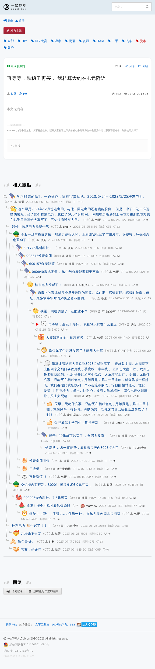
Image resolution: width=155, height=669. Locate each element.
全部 (10, 41)
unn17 (65, 226)
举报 (15, 146)
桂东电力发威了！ (48, 284)
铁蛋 (12, 93)
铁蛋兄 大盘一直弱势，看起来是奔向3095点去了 (82, 447)
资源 (86, 41)
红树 (50, 541)
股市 (143, 41)
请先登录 (15, 591)
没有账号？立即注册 (44, 591)
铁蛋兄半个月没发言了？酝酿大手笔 (76, 350)
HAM (100, 41)
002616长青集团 (39, 255)
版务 (10, 47)
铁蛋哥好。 (26, 541)
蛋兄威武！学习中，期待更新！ (78, 422)
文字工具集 (42, 624)
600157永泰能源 (42, 263)
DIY (24, 41)
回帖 (143, 66)
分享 (130, 66)
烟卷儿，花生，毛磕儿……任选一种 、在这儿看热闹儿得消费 (74, 513)
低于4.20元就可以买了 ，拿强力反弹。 (78, 435)
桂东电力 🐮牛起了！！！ (31, 525)
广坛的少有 (81, 285)
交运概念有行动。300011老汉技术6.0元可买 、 (57, 484)
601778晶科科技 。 (38, 247)
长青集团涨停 (39, 460)
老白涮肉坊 (72, 415)
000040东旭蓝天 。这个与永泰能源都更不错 (65, 271)
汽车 (129, 41)
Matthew (89, 506)
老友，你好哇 (31, 549)
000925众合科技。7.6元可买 (46, 497)
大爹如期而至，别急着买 (64, 337)
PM (23, 94)
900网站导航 (60, 624)
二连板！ (36, 468)
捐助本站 (11, 624)
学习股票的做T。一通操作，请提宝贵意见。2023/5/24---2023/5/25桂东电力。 (81, 196)
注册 (20, 21)
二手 (115, 41)
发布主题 (14, 30)
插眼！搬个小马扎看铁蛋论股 (48, 505)
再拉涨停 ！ (38, 476)
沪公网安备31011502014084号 (29, 644)
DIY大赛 (41, 41)
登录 (8, 21)
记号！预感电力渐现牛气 (30, 226)
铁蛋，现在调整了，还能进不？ (64, 311)
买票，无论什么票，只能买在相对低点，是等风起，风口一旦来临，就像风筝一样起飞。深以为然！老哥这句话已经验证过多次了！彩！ (97, 409)
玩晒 (72, 41)
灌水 (58, 41)
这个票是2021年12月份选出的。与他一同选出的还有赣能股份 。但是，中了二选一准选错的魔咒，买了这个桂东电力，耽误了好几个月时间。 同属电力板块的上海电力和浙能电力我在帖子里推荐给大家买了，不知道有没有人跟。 (80, 214)
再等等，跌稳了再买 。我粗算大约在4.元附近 (82, 324)
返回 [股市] (16, 66)
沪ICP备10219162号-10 (18, 650)
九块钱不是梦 (31, 533)
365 (72, 624)
